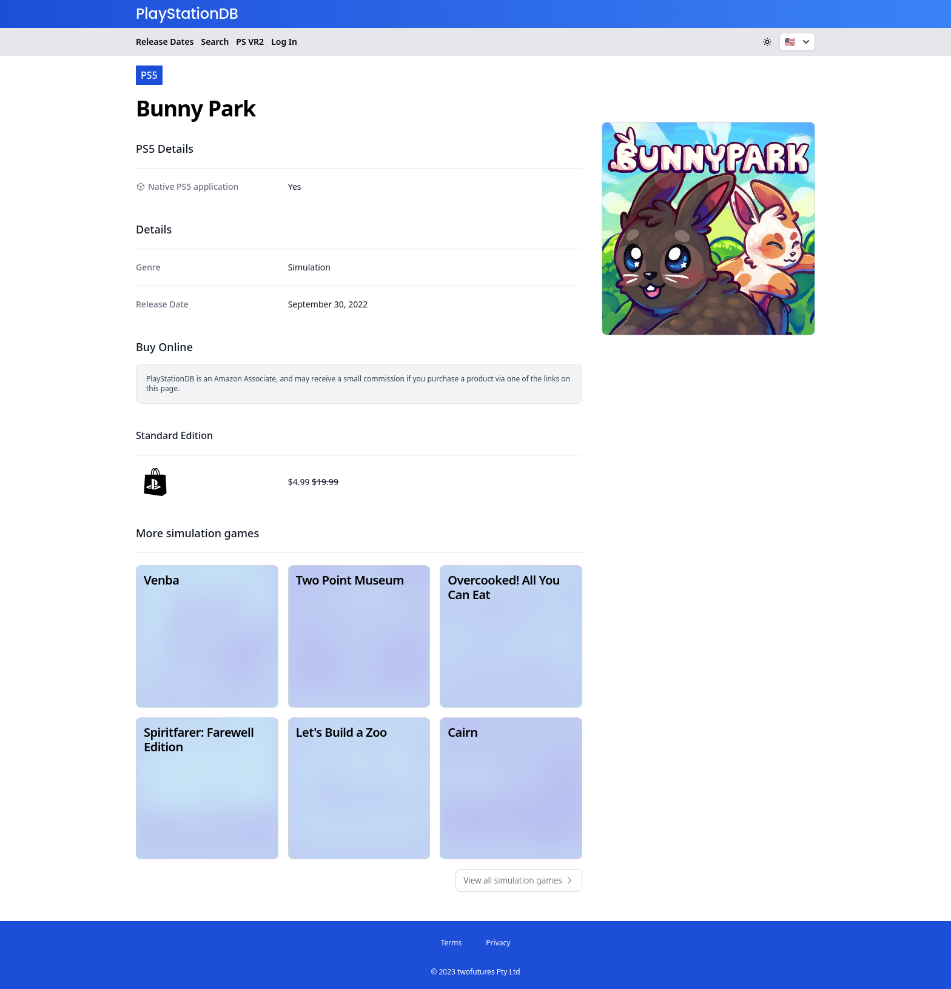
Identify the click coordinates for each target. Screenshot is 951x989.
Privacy (498, 942)
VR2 (250, 42)
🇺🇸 (798, 42)
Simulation (309, 267)
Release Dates (164, 41)
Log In (284, 41)
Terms (451, 942)
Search (215, 41)
